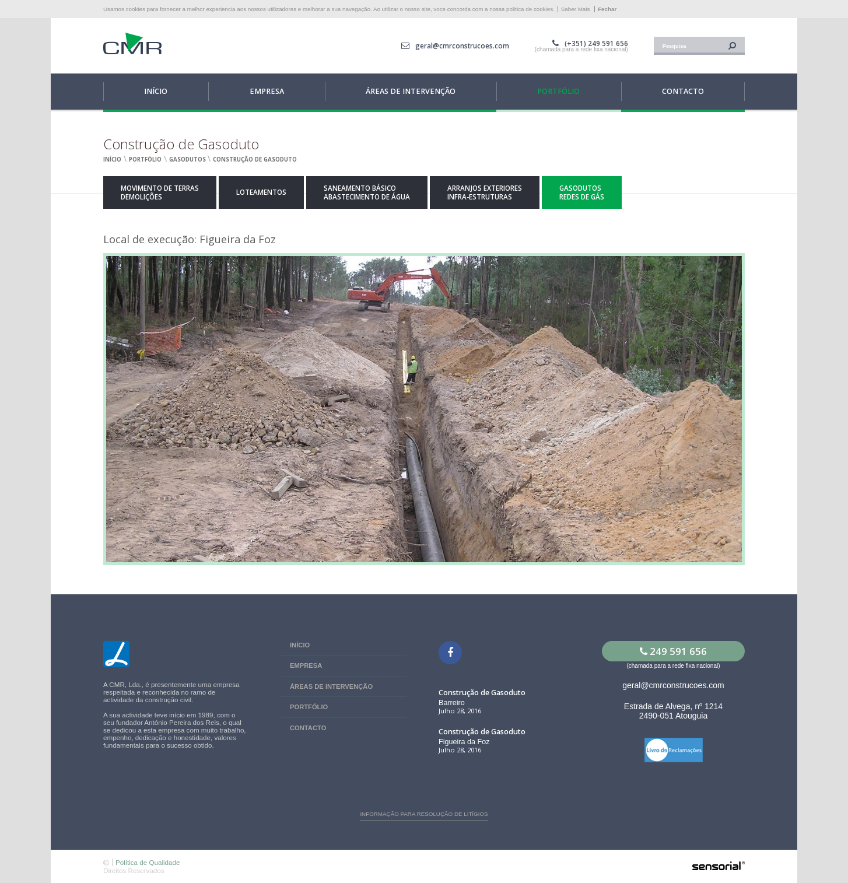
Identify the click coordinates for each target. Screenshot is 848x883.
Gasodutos (187, 159)
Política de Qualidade (147, 862)
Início (112, 159)
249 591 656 (673, 651)
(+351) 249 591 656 (596, 43)
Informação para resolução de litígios (424, 814)
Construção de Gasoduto (255, 159)
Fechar (607, 9)
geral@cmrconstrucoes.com (462, 45)
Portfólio (145, 159)
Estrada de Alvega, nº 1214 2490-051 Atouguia (673, 711)
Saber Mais (575, 9)
